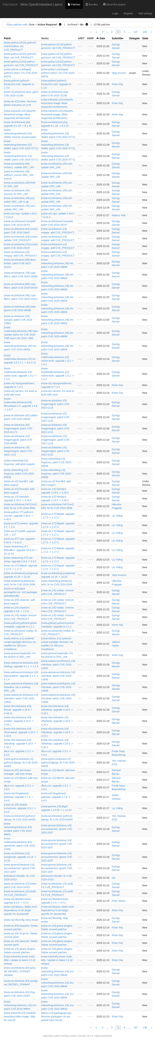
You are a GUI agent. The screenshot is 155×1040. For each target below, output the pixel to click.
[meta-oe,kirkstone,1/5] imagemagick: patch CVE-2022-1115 (55, 404)
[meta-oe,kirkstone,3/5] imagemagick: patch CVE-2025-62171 (18, 428)
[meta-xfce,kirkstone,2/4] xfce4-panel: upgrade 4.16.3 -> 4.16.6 (21, 732)
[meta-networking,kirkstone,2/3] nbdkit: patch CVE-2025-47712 (21, 145)
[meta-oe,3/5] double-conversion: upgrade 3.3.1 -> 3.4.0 (20, 808)
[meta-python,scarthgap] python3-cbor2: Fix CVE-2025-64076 (21, 73)
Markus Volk (118, 215)
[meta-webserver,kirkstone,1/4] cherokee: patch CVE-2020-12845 (58, 665)
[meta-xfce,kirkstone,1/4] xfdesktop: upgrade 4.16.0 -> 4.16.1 (57, 710)
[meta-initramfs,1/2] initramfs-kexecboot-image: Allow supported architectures (57, 103)
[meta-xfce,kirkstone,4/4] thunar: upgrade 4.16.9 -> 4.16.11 (18, 710)
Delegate (134, 38)
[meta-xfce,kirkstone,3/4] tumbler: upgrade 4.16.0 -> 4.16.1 (18, 721)
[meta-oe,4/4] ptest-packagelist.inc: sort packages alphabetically (20, 592)
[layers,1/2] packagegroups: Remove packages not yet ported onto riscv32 (56, 1017)
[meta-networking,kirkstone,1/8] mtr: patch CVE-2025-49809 (57, 263)
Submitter (117, 38)
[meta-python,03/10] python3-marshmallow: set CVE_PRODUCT (20, 46)
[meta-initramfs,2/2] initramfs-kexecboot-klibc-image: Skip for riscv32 (20, 1017)
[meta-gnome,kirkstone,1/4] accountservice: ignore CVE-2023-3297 (57, 829)
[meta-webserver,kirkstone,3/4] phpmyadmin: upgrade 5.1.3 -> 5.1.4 (21, 676)
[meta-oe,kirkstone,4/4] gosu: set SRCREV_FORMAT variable (20, 971)
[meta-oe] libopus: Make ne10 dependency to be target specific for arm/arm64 (20, 910)
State (145, 38)
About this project (114, 4)
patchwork (48, 1035)
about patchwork (103, 1035)
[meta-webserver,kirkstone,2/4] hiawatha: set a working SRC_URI (21, 687)
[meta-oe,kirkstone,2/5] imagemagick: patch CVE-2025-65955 (18, 440)
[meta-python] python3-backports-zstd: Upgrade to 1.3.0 (19, 84)
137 (136, 31)
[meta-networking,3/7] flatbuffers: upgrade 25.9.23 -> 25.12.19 (21, 550)
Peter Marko (118, 900)
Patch (7, 38)
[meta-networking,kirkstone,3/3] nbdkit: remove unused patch (20, 133)
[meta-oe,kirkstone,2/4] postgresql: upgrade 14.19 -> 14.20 (20, 857)
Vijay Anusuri (119, 72)
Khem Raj (117, 84)
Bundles (92, 4)
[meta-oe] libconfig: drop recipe (21, 919)
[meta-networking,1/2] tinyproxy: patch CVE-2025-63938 (56, 462)
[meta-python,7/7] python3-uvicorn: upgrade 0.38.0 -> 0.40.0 (19, 516)
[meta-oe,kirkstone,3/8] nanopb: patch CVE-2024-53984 (18, 320)
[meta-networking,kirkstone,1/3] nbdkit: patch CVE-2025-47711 (58, 133)
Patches (74, 4)
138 (145, 31)
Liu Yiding (117, 515)
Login (115, 13)
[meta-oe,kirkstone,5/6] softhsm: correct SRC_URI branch (18, 175)
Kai (113, 877)
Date (102, 38)
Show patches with (16, 24)
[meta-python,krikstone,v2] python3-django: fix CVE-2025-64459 (21, 763)
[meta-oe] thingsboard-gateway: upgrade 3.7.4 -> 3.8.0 (18, 797)
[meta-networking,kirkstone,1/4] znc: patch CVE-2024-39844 (57, 971)
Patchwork (10, 4)
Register (128, 13)
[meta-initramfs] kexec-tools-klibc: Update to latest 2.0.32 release (20, 960)
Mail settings (145, 13)
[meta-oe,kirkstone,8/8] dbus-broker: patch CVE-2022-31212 (20, 263)
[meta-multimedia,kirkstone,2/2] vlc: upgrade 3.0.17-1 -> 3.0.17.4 (20, 359)
